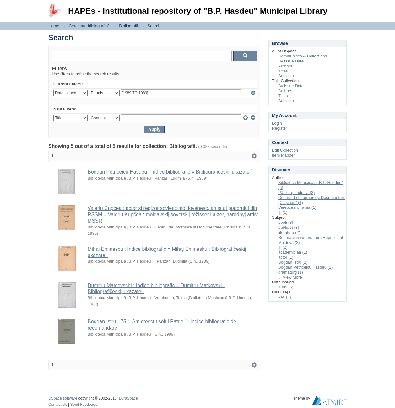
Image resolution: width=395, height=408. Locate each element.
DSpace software (62, 398)
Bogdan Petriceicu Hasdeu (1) (305, 267)
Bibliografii (128, 26)
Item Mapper (283, 155)
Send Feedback (83, 404)
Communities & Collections (302, 56)
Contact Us (57, 404)
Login (342, 7)
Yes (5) (284, 297)
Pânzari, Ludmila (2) (296, 192)
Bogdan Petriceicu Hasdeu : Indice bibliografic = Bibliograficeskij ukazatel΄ (170, 171)
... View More (290, 277)
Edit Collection (285, 150)
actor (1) (285, 257)
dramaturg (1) (290, 272)
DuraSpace (128, 398)
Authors (285, 66)
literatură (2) (289, 232)
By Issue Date (291, 61)
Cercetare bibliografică (89, 26)
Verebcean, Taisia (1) (297, 207)
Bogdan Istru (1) (292, 262)
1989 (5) (285, 287)
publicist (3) (288, 227)
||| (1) (283, 212)
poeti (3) (285, 222)
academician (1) (292, 252)
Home (53, 26)
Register (279, 128)
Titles (283, 71)
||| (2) (283, 247)
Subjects (286, 75)
